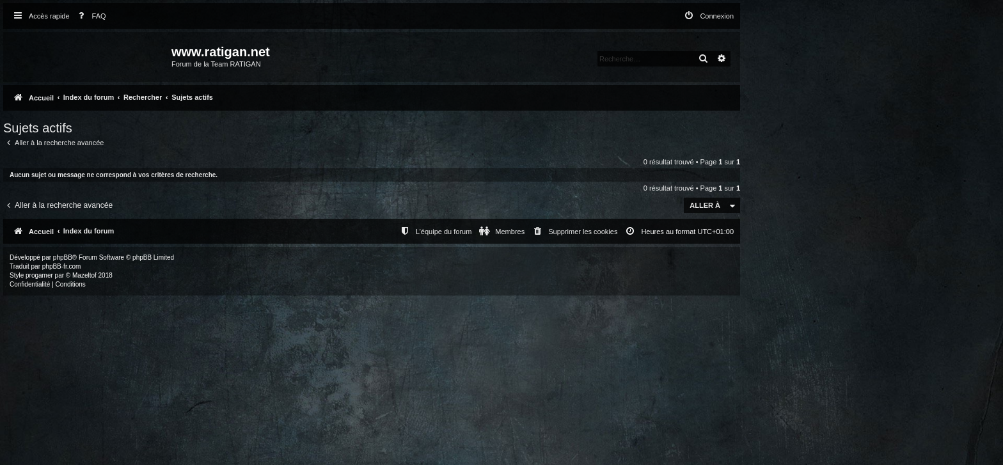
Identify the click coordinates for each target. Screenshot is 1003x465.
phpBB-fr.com (61, 266)
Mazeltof (84, 275)
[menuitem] (89, 16)
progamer (39, 275)
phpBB (62, 257)
